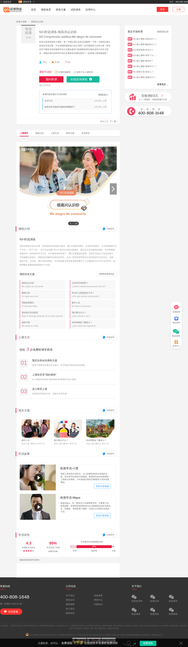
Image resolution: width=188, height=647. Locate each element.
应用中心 (91, 9)
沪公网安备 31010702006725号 (41, 635)
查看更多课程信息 (106, 274)
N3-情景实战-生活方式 (145, 50)
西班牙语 (24, 1)
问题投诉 (98, 604)
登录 (162, 9)
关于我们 (70, 595)
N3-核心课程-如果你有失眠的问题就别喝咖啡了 (145, 66)
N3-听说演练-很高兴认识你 (58, 32)
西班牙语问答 (16, 626)
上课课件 (24, 133)
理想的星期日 (44, 304)
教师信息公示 (157, 635)
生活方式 (48, 101)
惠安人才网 (138, 626)
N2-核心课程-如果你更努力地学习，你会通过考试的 (145, 77)
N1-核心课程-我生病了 (145, 60)
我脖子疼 (44, 324)
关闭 (181, 643)
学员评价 (85, 133)
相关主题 (70, 133)
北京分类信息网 (75, 628)
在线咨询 (110, 229)
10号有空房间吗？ (94, 285)
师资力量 (61, 9)
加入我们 (70, 608)
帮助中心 (98, 600)
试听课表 (76, 9)
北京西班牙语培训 (93, 626)
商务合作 (70, 600)
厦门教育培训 (100, 628)
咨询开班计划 (162, 32)
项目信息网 (118, 626)
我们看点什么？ (94, 314)
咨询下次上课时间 (84, 72)
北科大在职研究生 (151, 626)
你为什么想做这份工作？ (94, 294)
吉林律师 (164, 626)
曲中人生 (94, 304)
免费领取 (148, 643)
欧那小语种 (21, 22)
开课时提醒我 (64, 72)
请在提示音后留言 (44, 314)
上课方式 (55, 133)
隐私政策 (70, 613)
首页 (33, 9)
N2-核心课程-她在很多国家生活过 (145, 44)
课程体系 (46, 9)
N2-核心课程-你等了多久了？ (145, 55)
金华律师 (128, 626)
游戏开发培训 (113, 628)
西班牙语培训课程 (47, 626)
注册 (178, 9)
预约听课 (51, 79)
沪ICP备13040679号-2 (66, 635)
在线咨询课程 (78, 79)
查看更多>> (103, 95)
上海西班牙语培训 (76, 626)
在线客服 (176, 309)
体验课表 (98, 595)
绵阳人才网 (88, 628)
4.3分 (57, 62)
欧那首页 (5, 1)
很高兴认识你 (37, 22)
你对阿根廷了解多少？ (94, 324)
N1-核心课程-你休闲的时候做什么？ (145, 39)
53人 (45, 62)
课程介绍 (39, 133)
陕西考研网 (107, 626)
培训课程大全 (62, 626)
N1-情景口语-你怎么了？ (145, 71)
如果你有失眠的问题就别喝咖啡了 (59, 107)
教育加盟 (173, 626)
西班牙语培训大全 (30, 626)
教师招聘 (70, 604)
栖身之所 (44, 294)
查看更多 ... (162, 84)
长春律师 (182, 626)
